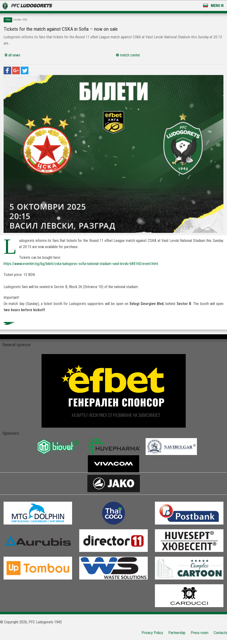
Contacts (220, 632)
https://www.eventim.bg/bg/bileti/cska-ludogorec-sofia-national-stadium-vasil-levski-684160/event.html (81, 263)
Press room (199, 632)
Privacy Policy (152, 632)
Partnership (176, 632)
